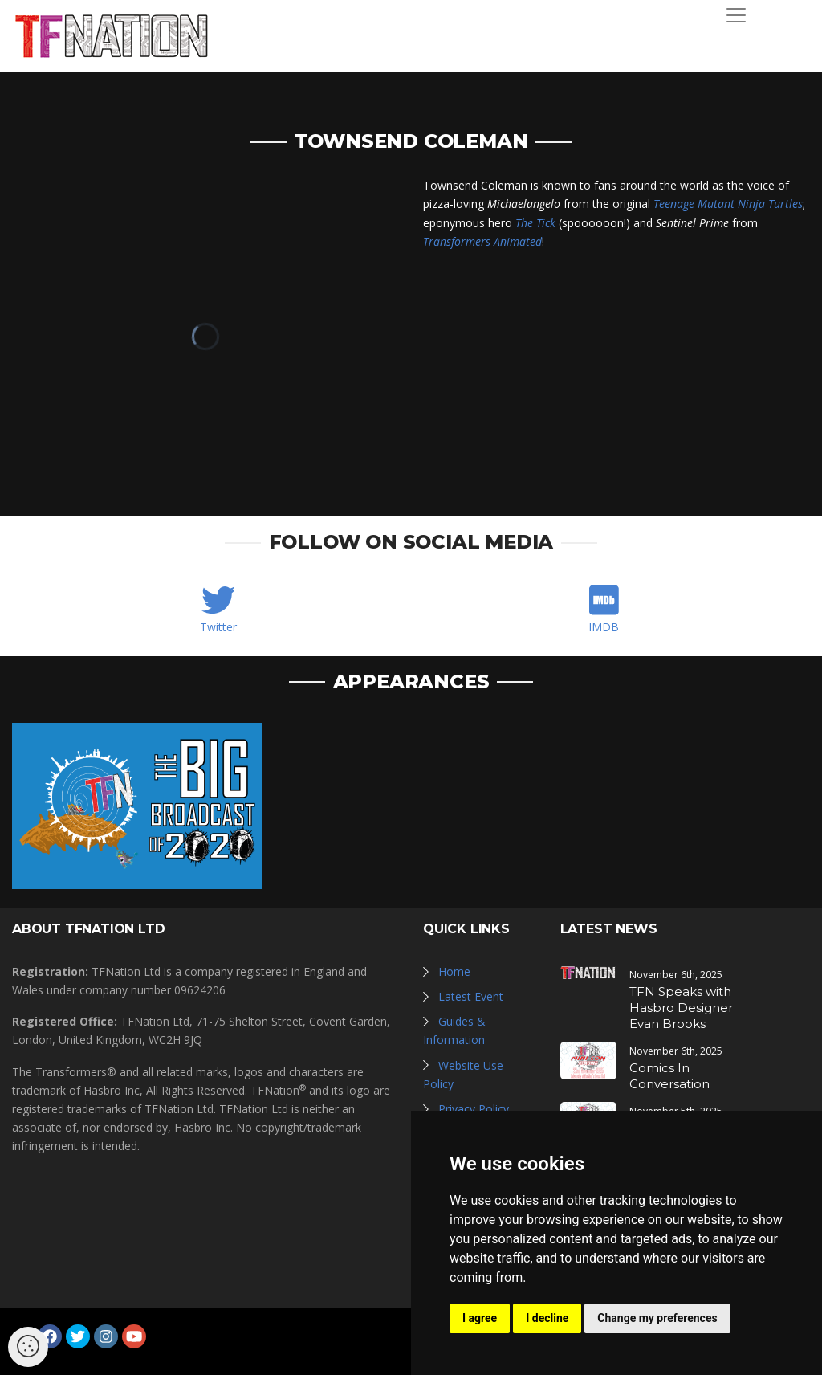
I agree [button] (479, 1318)
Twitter (218, 626)
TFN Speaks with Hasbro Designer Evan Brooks (681, 1007)
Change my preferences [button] (657, 1318)
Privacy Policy (473, 1108)
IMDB (603, 626)
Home (454, 971)
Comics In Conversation (669, 1075)
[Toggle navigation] (736, 15)
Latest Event (470, 996)
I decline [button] (547, 1318)
